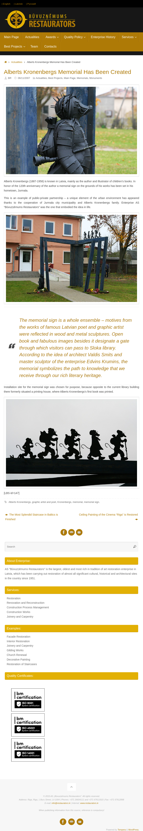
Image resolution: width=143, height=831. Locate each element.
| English (6, 3)
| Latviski (18, 3)
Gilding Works (15, 650)
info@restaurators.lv (61, 803)
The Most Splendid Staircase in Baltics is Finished (31, 517)
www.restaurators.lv (89, 803)
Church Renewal (17, 654)
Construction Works (18, 612)
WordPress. (133, 829)
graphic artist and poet (44, 502)
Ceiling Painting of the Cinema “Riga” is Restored (108, 517)
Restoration (14, 598)
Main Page (69, 78)
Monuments (95, 78)
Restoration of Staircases (22, 663)
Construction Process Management (28, 607)
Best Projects (55, 78)
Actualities (16, 62)
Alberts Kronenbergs (19, 502)
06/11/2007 (24, 78)
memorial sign (91, 502)
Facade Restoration (18, 636)
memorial (78, 502)
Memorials (82, 78)
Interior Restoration (18, 641)
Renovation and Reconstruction (25, 602)
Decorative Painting (18, 659)
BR (10, 78)
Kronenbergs (64, 502)
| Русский (31, 3)
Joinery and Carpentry (20, 616)
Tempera (122, 829)
